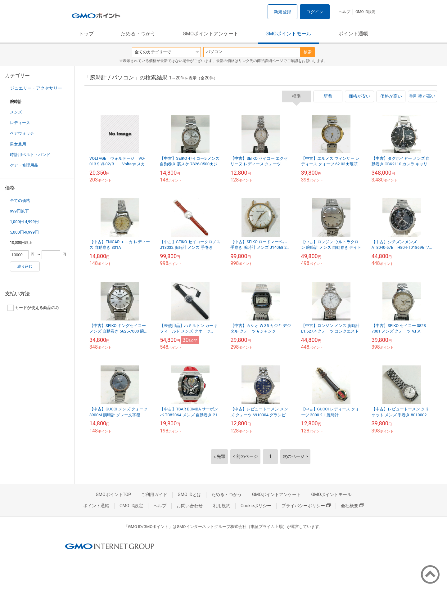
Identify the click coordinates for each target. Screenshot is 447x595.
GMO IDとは (189, 494)
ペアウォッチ (22, 133)
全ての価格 (20, 200)
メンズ (16, 112)
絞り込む (24, 266)
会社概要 (352, 505)
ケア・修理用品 (24, 165)
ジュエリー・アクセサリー (36, 88)
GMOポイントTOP (113, 494)
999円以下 (19, 211)
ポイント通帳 (353, 34)
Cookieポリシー (256, 505)
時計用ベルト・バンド (30, 154)
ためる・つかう (138, 34)
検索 (308, 52)
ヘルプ (344, 12)
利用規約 (221, 505)
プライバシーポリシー (306, 505)
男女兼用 (18, 144)
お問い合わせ (190, 505)
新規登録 (282, 11)
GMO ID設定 (365, 12)
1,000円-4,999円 (24, 221)
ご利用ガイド (154, 494)
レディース (20, 122)
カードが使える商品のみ (33, 308)
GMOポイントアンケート (210, 34)
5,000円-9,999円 (24, 232)
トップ (86, 34)
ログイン (314, 11)
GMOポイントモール (288, 34)
